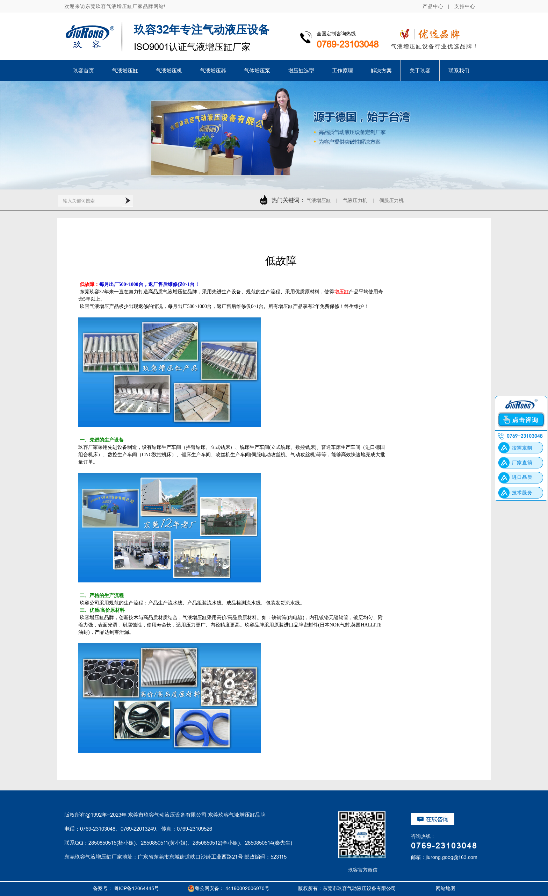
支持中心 (464, 6)
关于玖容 (420, 70)
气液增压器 (213, 70)
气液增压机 (169, 70)
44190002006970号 (247, 888)
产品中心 (433, 6)
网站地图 (437, 888)
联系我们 (458, 70)
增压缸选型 (301, 70)
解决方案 (381, 70)
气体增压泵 (257, 70)
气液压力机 (355, 200)
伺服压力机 (391, 200)
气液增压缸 (125, 70)
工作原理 (342, 70)
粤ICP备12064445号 (136, 888)
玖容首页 (83, 70)
